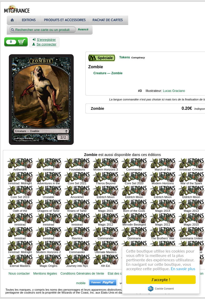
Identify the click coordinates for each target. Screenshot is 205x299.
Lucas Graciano (174, 91)
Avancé (83, 29)
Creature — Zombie (107, 73)
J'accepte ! (161, 279)
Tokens (124, 57)
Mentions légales (45, 273)
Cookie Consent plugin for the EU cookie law (161, 288)
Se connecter (44, 44)
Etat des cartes (118, 273)
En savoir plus (183, 268)
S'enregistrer (44, 40)
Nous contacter (19, 273)
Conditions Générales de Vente (82, 273)
